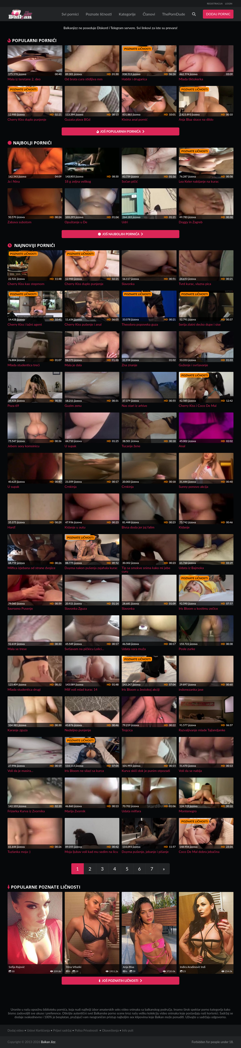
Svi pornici (70, 14)
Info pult (127, 1030)
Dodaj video (16, 1030)
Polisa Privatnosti (86, 1030)
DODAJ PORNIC (218, 14)
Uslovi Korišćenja (38, 1030)
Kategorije (127, 14)
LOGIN (228, 3)
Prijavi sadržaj (62, 1030)
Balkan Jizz (48, 1042)
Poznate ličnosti (99, 14)
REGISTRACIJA (215, 3)
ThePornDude (173, 14)
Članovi (149, 14)
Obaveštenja (110, 1030)
